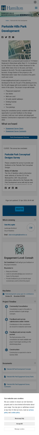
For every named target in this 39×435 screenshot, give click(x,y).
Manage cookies (19, 429)
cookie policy (15, 413)
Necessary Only (19, 418)
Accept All (19, 424)
